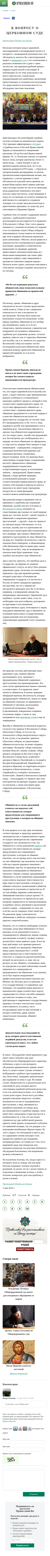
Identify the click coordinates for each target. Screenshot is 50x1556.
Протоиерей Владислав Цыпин (17, 41)
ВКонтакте (15, 1428)
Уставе (36, 144)
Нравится (6, 18)
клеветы (38, 845)
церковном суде (19, 60)
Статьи (13, 11)
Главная (5, 11)
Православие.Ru (9, 1421)
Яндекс (20, 1428)
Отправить (33, 1494)
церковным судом (28, 717)
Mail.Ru (25, 1428)
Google (30, 1428)
